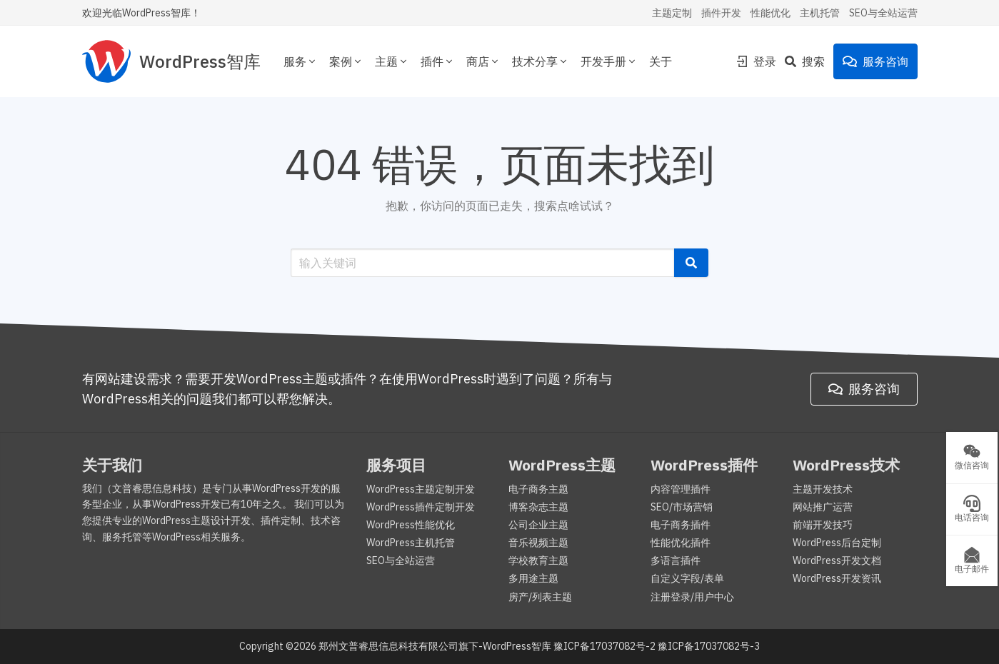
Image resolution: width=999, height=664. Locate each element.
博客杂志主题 (538, 506)
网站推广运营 (823, 506)
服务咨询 (875, 61)
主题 (392, 61)
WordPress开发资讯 (837, 578)
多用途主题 (533, 578)
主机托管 (820, 12)
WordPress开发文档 (837, 560)
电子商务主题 (538, 489)
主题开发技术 (823, 489)
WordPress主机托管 (410, 542)
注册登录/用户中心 (692, 596)
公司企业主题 (538, 524)
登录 (756, 61)
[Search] (809, 61)
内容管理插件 (681, 489)
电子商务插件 (681, 524)
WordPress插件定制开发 (420, 506)
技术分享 (540, 61)
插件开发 (721, 12)
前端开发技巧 (823, 524)
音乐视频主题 (538, 542)
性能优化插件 (681, 542)
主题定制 (672, 12)
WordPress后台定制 (837, 542)
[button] (691, 262)
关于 (660, 61)
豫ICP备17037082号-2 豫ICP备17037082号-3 (656, 646)
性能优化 (770, 12)
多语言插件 (676, 560)
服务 (300, 61)
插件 (438, 61)
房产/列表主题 (540, 596)
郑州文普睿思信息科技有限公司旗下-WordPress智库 (434, 646)
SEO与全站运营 (883, 12)
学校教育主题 (538, 560)
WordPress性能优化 (410, 524)
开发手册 (609, 61)
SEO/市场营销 (682, 506)
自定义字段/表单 (687, 578)
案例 (346, 61)
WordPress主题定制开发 (420, 489)
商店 (483, 61)
